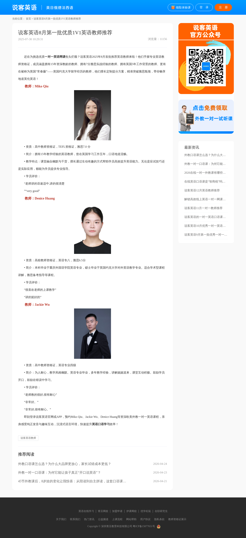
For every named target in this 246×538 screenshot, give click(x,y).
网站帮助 (131, 519)
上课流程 (117, 519)
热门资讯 (89, 519)
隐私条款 (159, 519)
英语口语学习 (101, 424)
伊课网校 (131, 511)
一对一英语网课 (55, 56)
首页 (28, 18)
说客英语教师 (28, 438)
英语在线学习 (86, 511)
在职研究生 (161, 511)
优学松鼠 (146, 511)
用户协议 (145, 519)
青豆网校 (103, 511)
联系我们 (75, 519)
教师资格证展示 (177, 519)
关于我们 (61, 519)
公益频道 (103, 519)
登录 (205, 7)
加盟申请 (117, 511)
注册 (225, 7)
